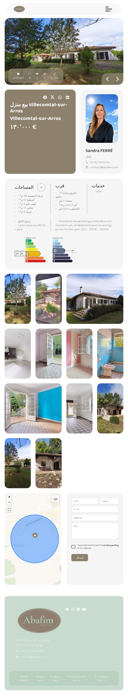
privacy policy (111, 545)
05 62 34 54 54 (100, 162)
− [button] (9, 502)
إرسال (79, 557)
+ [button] (9, 497)
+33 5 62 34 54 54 (31, 651)
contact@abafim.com (104, 167)
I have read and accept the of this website (98, 546)
